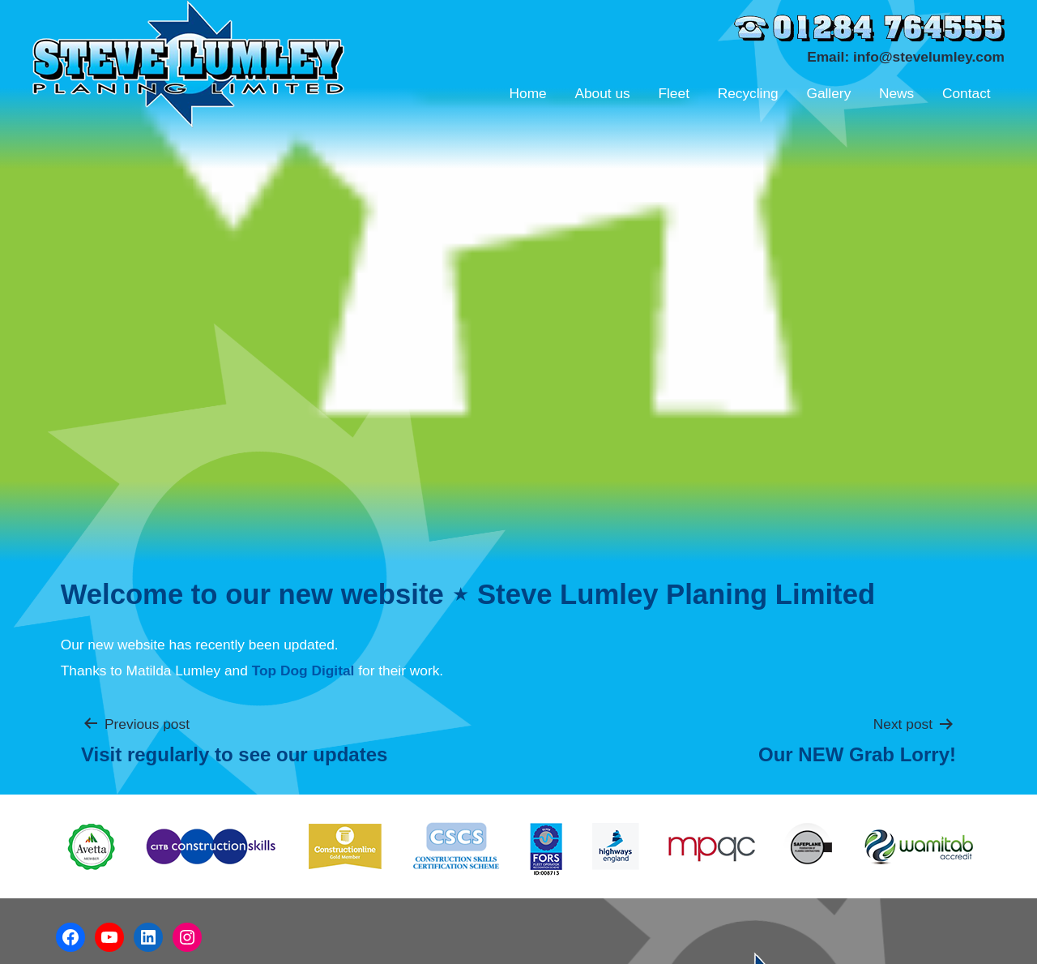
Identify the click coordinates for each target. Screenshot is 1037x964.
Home (527, 93)
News (896, 93)
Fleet (673, 93)
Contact (966, 93)
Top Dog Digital (303, 670)
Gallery (828, 93)
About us (601, 93)
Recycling (748, 93)
